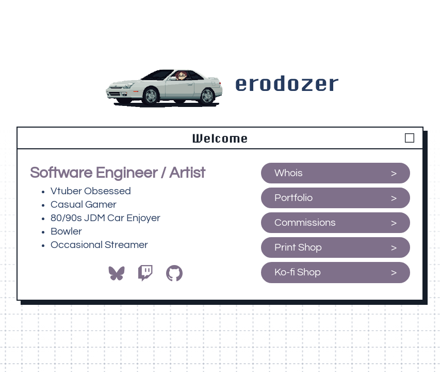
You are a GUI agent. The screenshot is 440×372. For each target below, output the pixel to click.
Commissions (305, 223)
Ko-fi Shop (298, 272)
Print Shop (298, 247)
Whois (288, 173)
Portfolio (293, 198)
